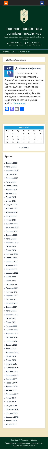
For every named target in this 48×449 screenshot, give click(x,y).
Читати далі (19, 103)
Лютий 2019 (11, 398)
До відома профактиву (28, 68)
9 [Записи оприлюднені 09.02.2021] (12, 136)
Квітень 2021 (11, 311)
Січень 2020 (11, 360)
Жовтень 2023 (12, 224)
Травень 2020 (11, 345)
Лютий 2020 (11, 356)
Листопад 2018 (12, 409)
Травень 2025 (11, 190)
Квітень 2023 (11, 239)
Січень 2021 (11, 322)
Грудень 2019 (11, 364)
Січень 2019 (11, 402)
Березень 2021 (12, 315)
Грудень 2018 (11, 406)
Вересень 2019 (12, 375)
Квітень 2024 (11, 216)
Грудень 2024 (11, 205)
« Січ (21, 147)
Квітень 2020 (11, 349)
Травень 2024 (11, 212)
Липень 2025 (11, 182)
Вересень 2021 (12, 296)
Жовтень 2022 (12, 254)
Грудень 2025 (11, 174)
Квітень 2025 (11, 193)
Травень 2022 (11, 265)
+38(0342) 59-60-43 (15, 43)
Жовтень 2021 (12, 292)
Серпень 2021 (11, 299)
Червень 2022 (11, 262)
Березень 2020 (12, 353)
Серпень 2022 (11, 258)
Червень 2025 (11, 186)
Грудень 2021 (11, 284)
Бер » (26, 147)
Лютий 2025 (11, 197)
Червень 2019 (11, 383)
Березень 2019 (12, 394)
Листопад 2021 (12, 288)
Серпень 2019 (11, 379)
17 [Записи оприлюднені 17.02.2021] (18, 139)
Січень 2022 (11, 281)
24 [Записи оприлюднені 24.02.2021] (18, 142)
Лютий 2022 (11, 277)
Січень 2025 (11, 201)
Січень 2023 (11, 250)
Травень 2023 (11, 235)
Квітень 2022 (11, 269)
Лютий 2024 (11, 220)
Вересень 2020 (12, 334)
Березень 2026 (12, 171)
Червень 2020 (11, 341)
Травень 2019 (11, 387)
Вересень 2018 (12, 417)
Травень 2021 (11, 307)
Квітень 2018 (11, 425)
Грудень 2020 (11, 326)
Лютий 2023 (11, 246)
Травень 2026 (11, 163)
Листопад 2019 (12, 368)
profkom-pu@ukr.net (16, 45)
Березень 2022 (12, 273)
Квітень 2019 (11, 390)
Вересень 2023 (12, 227)
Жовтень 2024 (12, 209)
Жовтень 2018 (12, 413)
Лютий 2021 (11, 318)
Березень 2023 (12, 243)
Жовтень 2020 (12, 330)
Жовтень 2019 (12, 371)
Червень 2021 (11, 303)
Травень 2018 (11, 421)
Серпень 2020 (11, 337)
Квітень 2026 (11, 167)
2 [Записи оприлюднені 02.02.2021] (12, 134)
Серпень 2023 (11, 231)
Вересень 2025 (12, 178)
